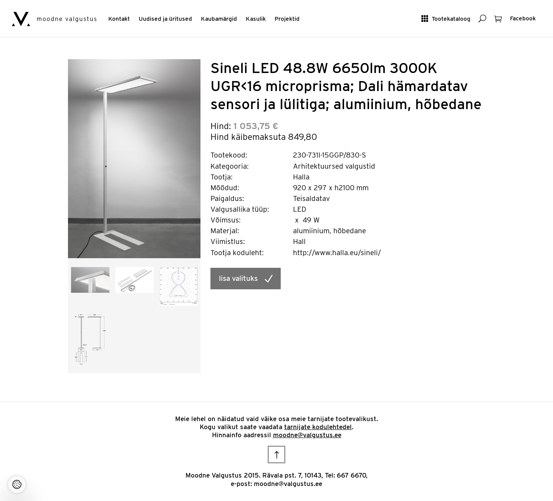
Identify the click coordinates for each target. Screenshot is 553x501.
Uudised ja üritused (165, 18)
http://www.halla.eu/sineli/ (337, 252)
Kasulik (256, 18)
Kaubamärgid (219, 18)
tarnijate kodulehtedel (318, 427)
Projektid (287, 18)
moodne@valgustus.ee (307, 435)
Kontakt (119, 18)
